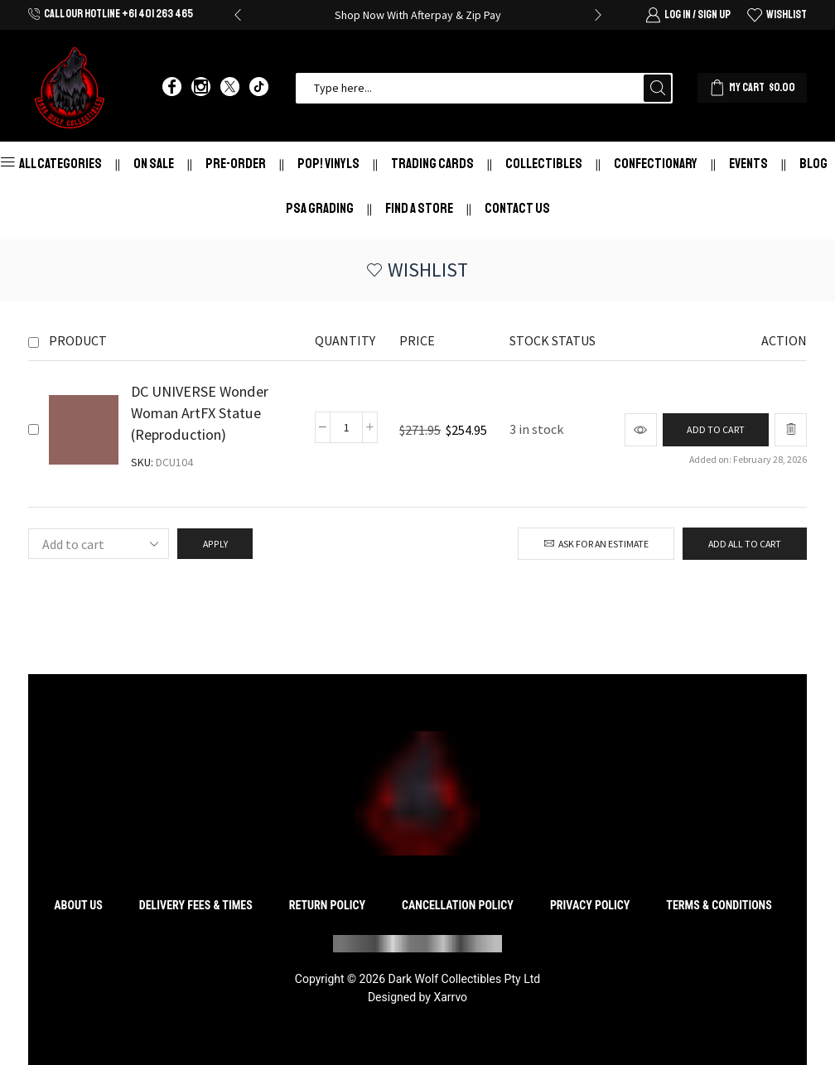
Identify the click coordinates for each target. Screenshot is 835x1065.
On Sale (153, 163)
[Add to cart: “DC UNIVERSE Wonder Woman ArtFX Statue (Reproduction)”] (715, 430)
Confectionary (655, 163)
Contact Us (517, 208)
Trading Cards (432, 163)
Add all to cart (744, 543)
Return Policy (327, 905)
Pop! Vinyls (328, 163)
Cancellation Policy (458, 905)
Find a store (419, 208)
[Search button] (657, 88)
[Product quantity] (346, 427)
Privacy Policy (590, 905)
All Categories (51, 163)
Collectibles (543, 163)
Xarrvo (450, 997)
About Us (78, 905)
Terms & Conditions (718, 905)
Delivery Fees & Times (196, 905)
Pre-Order (235, 163)
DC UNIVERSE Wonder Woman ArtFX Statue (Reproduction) (199, 413)
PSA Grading (320, 208)
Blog (813, 163)
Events (748, 163)
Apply (214, 543)
